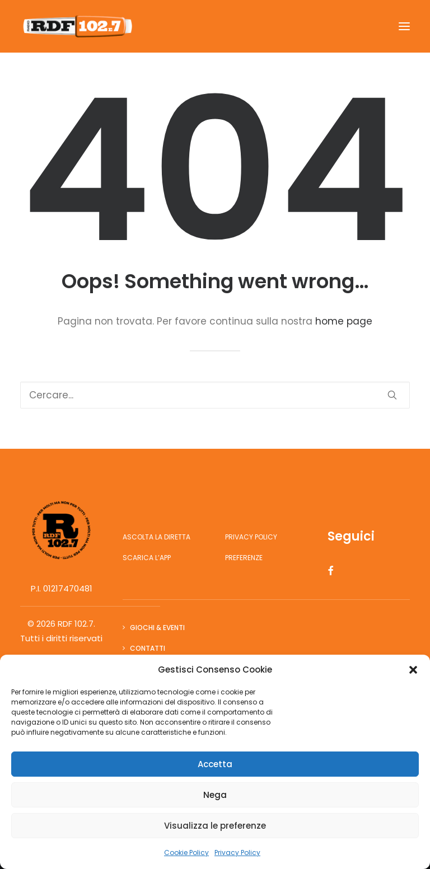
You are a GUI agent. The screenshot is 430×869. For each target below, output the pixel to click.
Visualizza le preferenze (215, 826)
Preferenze (244, 557)
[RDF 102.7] (76, 26)
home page (343, 321)
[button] (413, 669)
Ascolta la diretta (156, 537)
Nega (215, 795)
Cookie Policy (186, 852)
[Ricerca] (215, 395)
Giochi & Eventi (157, 627)
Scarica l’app (147, 557)
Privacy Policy (237, 852)
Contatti (147, 648)
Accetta (215, 764)
